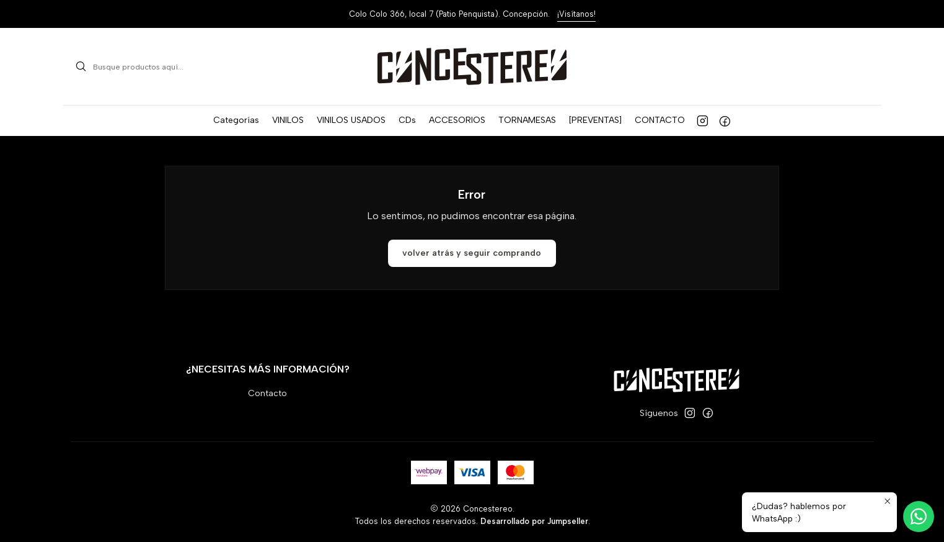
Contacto (267, 393)
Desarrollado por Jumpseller (534, 521)
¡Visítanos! (576, 14)
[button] (236, 120)
